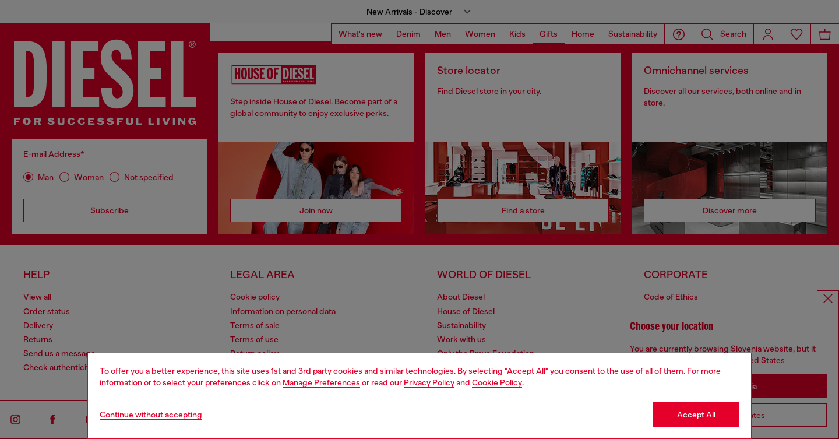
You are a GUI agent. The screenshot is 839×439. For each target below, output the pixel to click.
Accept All (696, 414)
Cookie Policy (497, 382)
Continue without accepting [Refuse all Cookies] (151, 414)
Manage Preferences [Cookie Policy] (321, 382)
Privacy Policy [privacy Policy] (429, 382)
